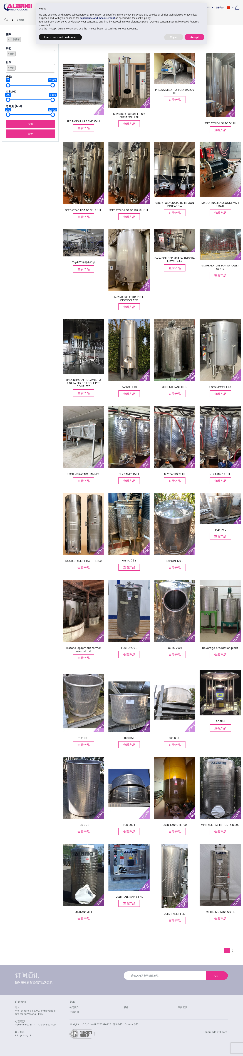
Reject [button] (173, 37)
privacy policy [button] (130, 14)
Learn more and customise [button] (60, 37)
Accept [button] (194, 37)
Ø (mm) (11, 91)
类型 (8, 62)
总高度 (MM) (14, 106)
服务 (126, 1007)
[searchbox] (22, 39)
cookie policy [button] (143, 18)
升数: (9, 76)
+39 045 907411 (23, 1024)
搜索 (30, 124)
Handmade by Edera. (215, 1032)
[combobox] (30, 40)
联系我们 (220, 7)
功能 (8, 48)
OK (216, 975)
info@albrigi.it (23, 1035)
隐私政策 (117, 1024)
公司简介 (74, 1007)
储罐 (8, 34)
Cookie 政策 (131, 1024)
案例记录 (182, 1007)
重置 (30, 134)
